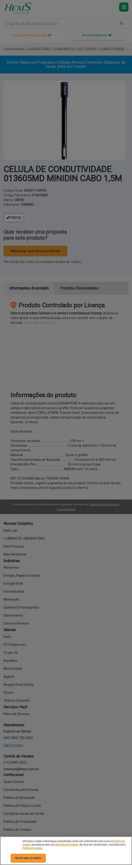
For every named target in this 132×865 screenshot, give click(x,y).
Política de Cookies (32, 848)
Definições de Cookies (66, 844)
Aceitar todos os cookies (28, 858)
